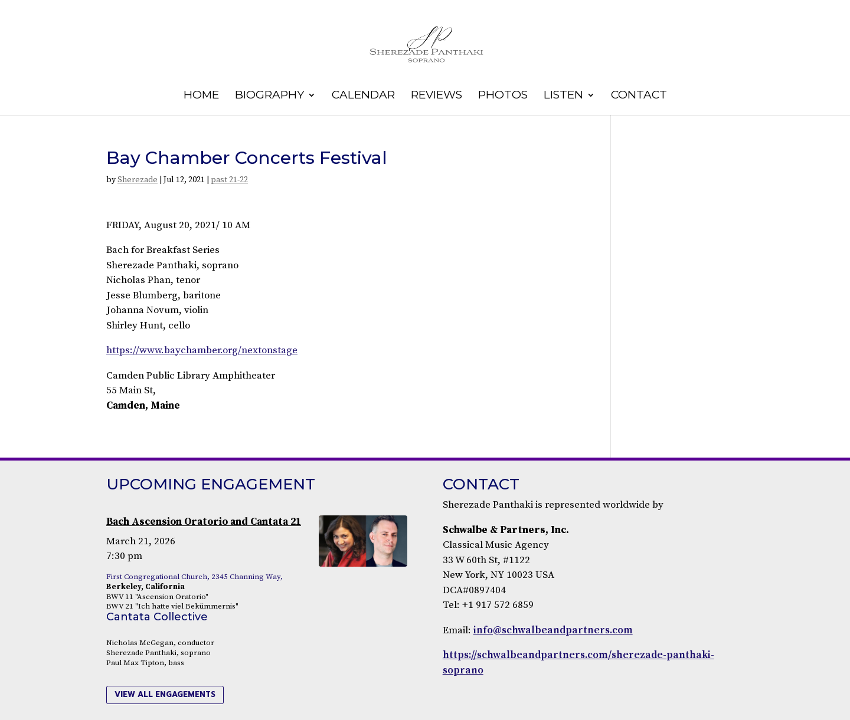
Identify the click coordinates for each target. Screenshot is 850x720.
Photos (503, 96)
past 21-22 (229, 180)
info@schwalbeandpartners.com (553, 630)
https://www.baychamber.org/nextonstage (202, 350)
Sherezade (137, 180)
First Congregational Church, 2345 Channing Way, (194, 576)
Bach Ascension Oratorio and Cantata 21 (203, 521)
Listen (563, 96)
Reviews (436, 96)
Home (201, 96)
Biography (269, 96)
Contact (639, 96)
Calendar (363, 96)
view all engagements (165, 694)
